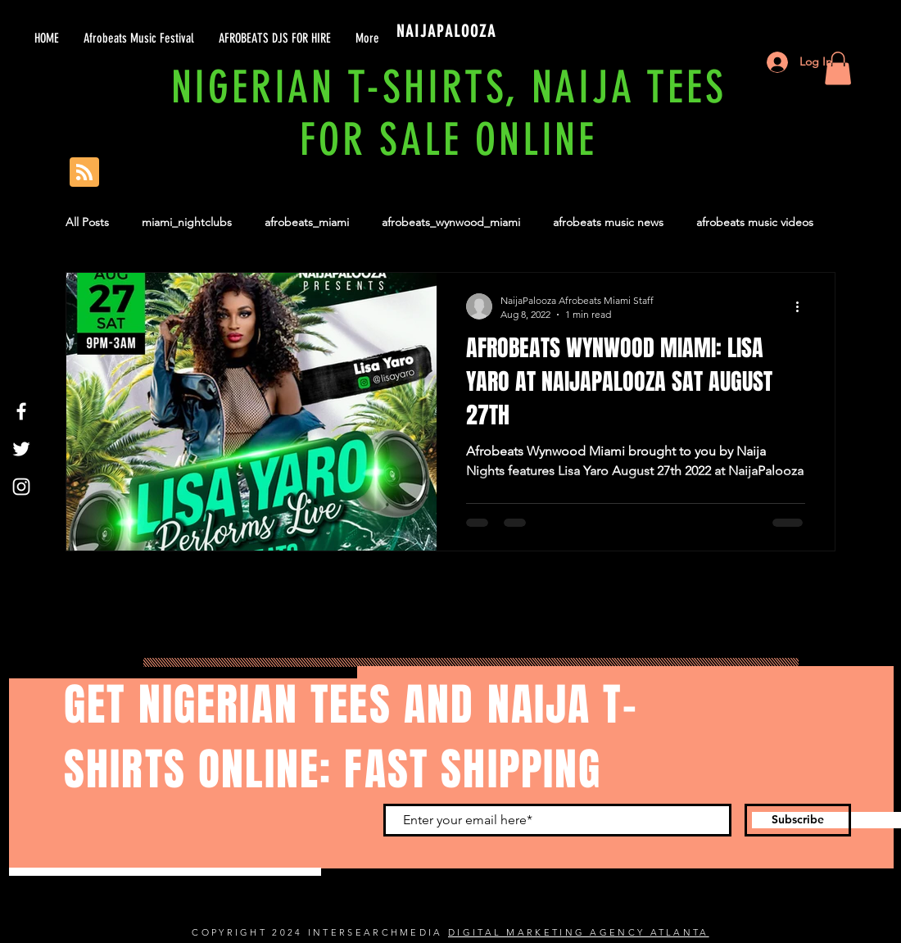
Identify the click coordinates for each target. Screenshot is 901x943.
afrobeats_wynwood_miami (451, 222)
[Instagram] (21, 486)
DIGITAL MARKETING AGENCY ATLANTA (578, 932)
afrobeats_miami (307, 222)
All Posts (87, 222)
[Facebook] (21, 411)
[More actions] (803, 306)
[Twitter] (21, 448)
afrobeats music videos (754, 222)
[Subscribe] (798, 820)
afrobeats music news (608, 222)
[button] (838, 68)
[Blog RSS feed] (84, 172)
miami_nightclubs (187, 222)
